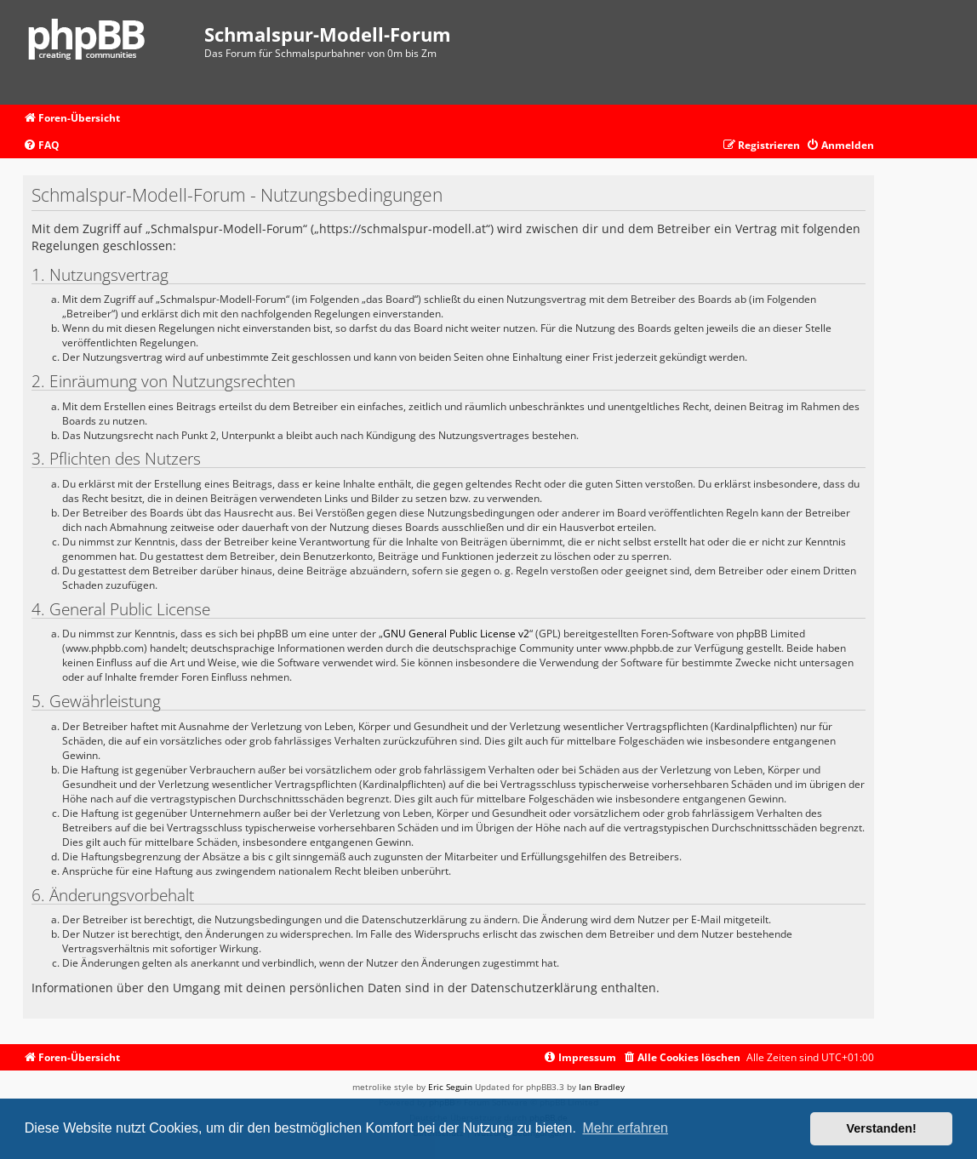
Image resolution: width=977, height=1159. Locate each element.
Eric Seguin (450, 1087)
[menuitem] (41, 145)
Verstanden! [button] (882, 1128)
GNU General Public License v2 (456, 633)
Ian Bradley (602, 1087)
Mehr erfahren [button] (625, 1128)
